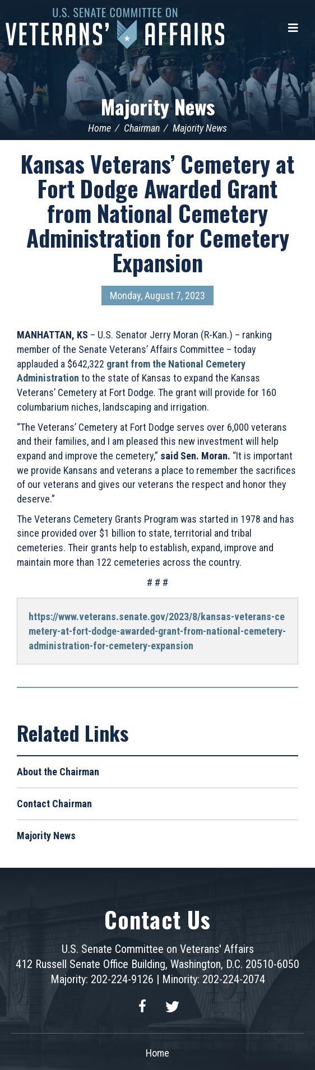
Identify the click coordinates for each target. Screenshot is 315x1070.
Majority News (158, 106)
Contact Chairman (54, 804)
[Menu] (293, 28)
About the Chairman (58, 772)
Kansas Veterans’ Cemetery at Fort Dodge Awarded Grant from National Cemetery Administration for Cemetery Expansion (157, 213)
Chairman (142, 128)
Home (99, 128)
